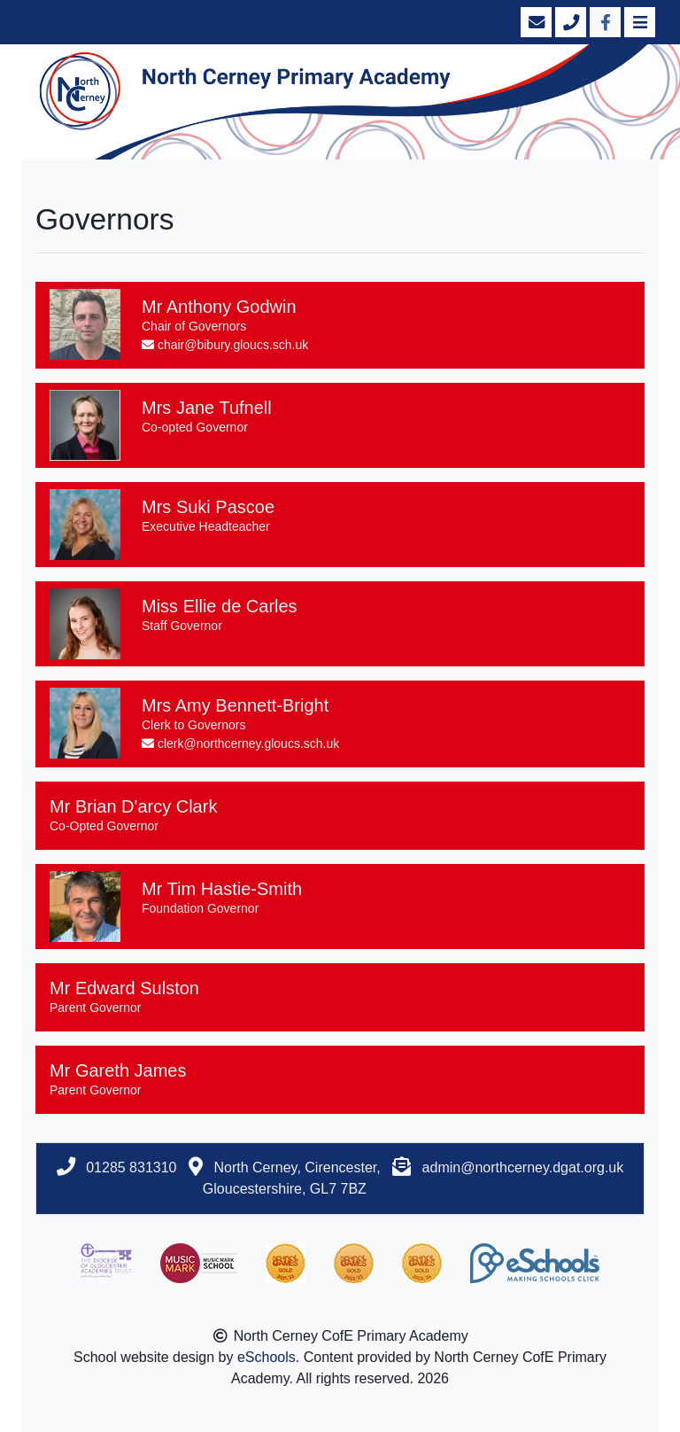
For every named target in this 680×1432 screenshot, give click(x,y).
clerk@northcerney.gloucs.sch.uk (240, 743)
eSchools (266, 1357)
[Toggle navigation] (638, 22)
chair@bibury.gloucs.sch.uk (225, 345)
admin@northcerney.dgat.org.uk (523, 1167)
